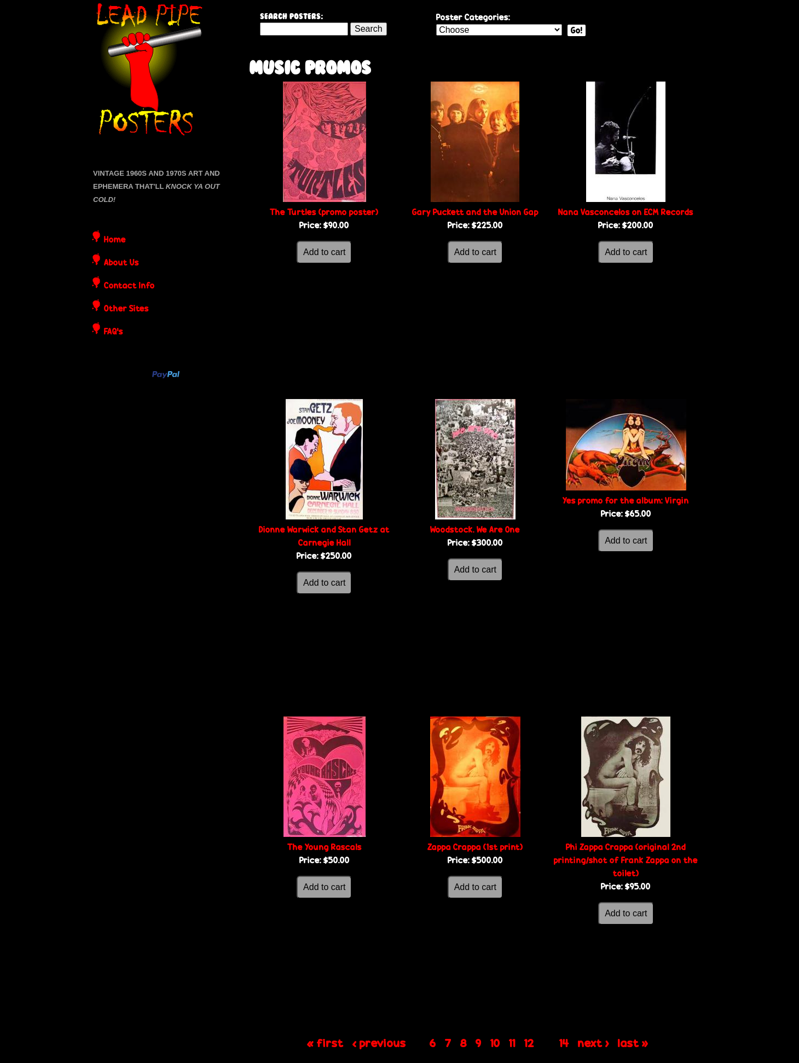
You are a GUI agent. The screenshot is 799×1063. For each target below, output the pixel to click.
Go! (576, 30)
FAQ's (113, 332)
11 (512, 1042)
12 (529, 1042)
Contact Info (129, 286)
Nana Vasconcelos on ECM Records (625, 212)
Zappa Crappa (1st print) (475, 847)
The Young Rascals (324, 847)
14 (564, 1042)
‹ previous (379, 1042)
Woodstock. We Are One (475, 529)
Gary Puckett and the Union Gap (475, 212)
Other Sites (126, 309)
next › (593, 1042)
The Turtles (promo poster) (324, 212)
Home (115, 240)
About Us (121, 263)
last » (633, 1042)
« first (325, 1042)
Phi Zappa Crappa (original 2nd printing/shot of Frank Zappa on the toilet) (626, 860)
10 (495, 1042)
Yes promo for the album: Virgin (626, 500)
